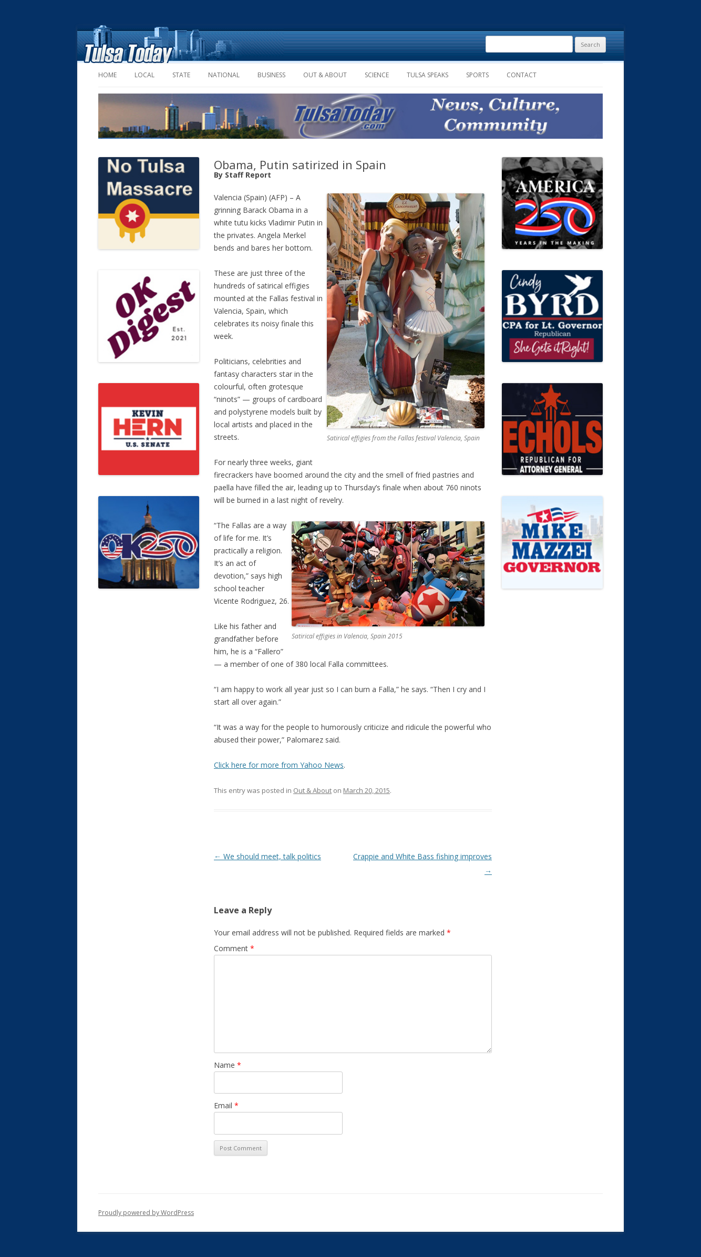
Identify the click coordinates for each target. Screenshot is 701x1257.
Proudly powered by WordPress (146, 1212)
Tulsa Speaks (427, 74)
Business (271, 74)
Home (107, 74)
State (181, 74)
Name (227, 1065)
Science (377, 74)
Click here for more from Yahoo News (279, 765)
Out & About (325, 74)
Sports (477, 74)
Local (144, 74)
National (224, 74)
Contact (522, 74)
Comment (234, 948)
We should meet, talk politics (267, 856)
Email (226, 1105)
